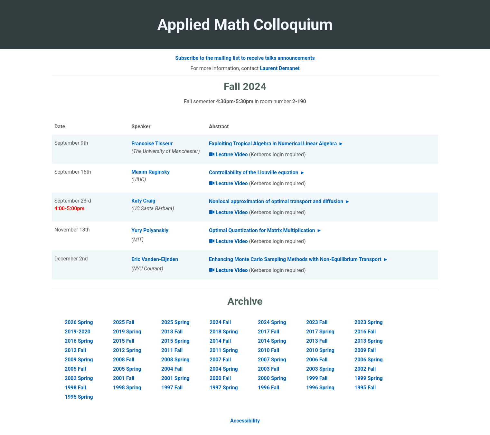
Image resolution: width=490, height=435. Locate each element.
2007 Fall (220, 360)
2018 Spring (224, 332)
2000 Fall (220, 378)
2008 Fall (123, 360)
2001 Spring (175, 378)
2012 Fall (75, 350)
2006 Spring (368, 360)
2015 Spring (175, 341)
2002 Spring (79, 378)
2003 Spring (320, 369)
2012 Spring (127, 350)
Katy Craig (143, 201)
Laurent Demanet (279, 68)
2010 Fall (268, 350)
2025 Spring (175, 322)
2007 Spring (272, 360)
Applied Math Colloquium (245, 24)
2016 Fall (365, 332)
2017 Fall (268, 332)
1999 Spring (368, 378)
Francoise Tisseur (152, 143)
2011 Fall (172, 350)
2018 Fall (172, 332)
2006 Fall (316, 360)
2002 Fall (365, 369)
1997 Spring (224, 388)
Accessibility (245, 421)
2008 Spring (175, 360)
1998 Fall (75, 388)
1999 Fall (316, 378)
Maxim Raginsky (150, 172)
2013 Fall (316, 341)
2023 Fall (316, 322)
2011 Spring (224, 350)
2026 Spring (79, 322)
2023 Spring (368, 322)
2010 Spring (320, 350)
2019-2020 (77, 332)
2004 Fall (172, 369)
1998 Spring (127, 388)
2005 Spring (127, 369)
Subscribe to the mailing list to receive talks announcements (245, 58)
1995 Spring (79, 397)
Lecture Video (228, 154)
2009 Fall (365, 350)
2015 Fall (123, 341)
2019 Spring (127, 332)
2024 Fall (220, 322)
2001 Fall (123, 378)
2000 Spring (272, 378)
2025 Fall (123, 322)
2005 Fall (75, 369)
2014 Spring (272, 341)
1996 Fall (268, 388)
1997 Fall (172, 388)
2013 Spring (368, 341)
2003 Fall (268, 369)
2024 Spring (272, 322)
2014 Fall (220, 341)
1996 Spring (320, 388)
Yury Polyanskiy (149, 230)
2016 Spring (79, 341)
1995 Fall (365, 388)
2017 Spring (320, 332)
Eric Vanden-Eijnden (154, 259)
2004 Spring (224, 369)
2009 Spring (79, 360)
